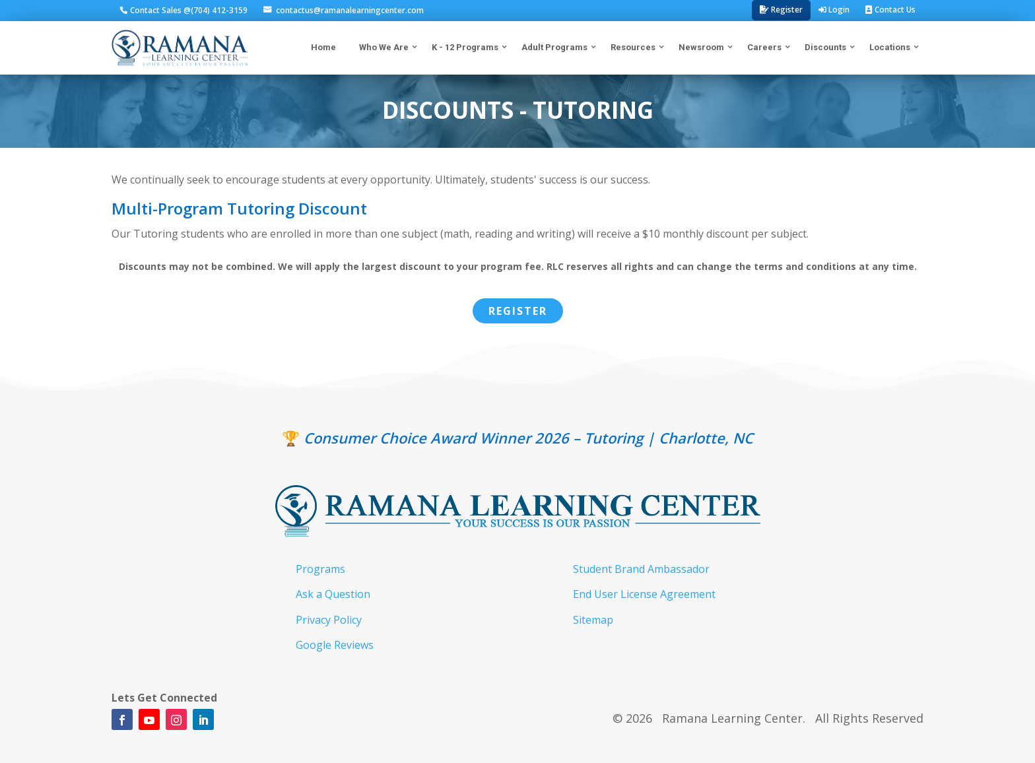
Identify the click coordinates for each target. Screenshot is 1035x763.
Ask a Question (333, 594)
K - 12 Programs (465, 47)
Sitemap (593, 620)
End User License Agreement (644, 594)
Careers (764, 47)
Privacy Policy (329, 620)
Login (834, 9)
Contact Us (890, 9)
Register (781, 9)
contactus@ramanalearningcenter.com (349, 10)
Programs (320, 569)
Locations (889, 47)
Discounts (825, 47)
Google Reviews (335, 645)
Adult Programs (554, 47)
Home (328, 46)
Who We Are (384, 47)
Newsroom (701, 47)
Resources (633, 47)
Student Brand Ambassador (641, 569)
